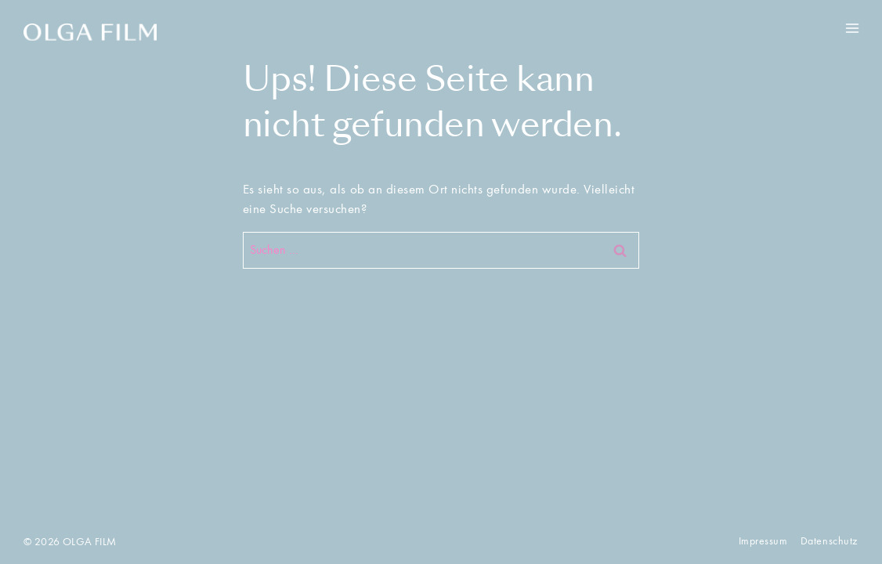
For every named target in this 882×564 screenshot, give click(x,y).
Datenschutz (829, 541)
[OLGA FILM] (90, 32)
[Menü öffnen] (851, 28)
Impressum (763, 541)
